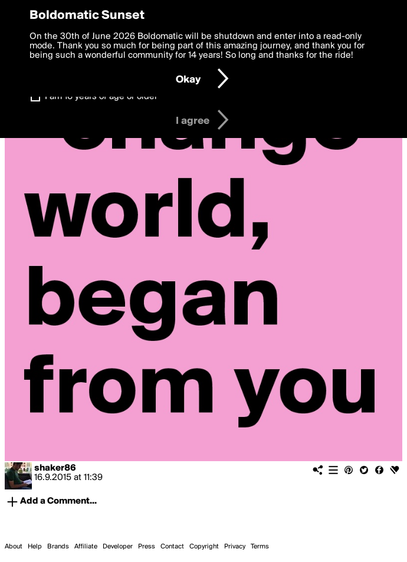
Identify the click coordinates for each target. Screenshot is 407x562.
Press (146, 546)
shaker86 (55, 468)
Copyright (204, 546)
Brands (58, 546)
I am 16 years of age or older (101, 96)
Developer (118, 546)
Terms (260, 546)
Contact (172, 546)
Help (35, 546)
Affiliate (85, 546)
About (13, 546)
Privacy (234, 546)
